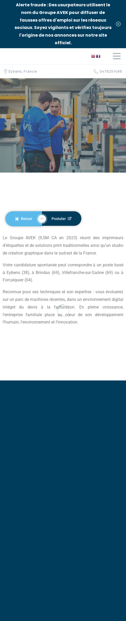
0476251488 (108, 71)
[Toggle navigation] (116, 56)
